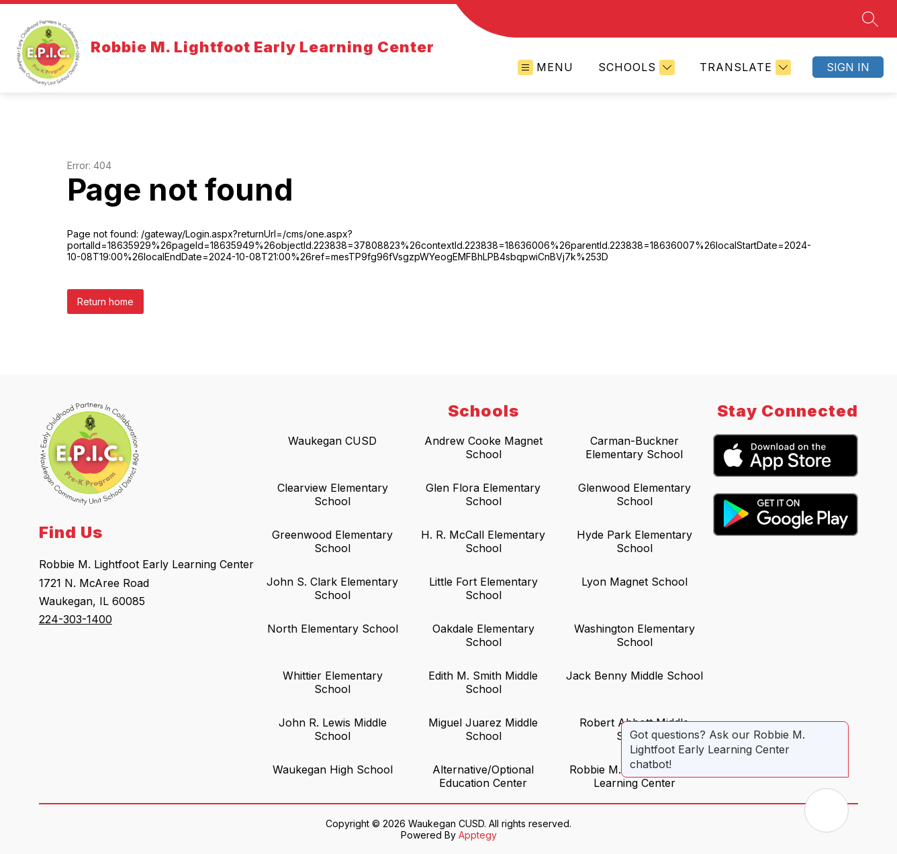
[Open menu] (545, 67)
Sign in (848, 67)
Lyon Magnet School (634, 581)
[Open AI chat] (826, 810)
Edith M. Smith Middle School (483, 682)
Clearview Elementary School (332, 494)
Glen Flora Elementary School (483, 494)
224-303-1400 (75, 619)
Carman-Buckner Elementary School (634, 447)
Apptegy (478, 835)
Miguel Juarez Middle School (483, 729)
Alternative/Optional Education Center (483, 776)
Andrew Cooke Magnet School (483, 447)
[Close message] (838, 728)
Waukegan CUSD (332, 440)
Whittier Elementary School (333, 682)
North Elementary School (332, 628)
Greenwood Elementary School (332, 541)
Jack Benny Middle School (634, 675)
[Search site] (870, 19)
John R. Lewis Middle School (333, 729)
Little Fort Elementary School (483, 588)
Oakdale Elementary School (483, 635)
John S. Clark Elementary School (332, 588)
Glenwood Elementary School (634, 494)
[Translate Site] (743, 67)
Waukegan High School (333, 769)
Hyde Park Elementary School (634, 541)
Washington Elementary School (634, 635)
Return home (105, 301)
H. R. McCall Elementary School (483, 541)
